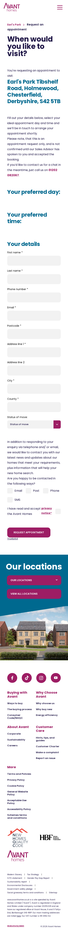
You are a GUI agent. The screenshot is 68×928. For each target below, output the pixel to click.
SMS (13, 500)
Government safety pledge (19, 889)
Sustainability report (17, 881)
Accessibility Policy (19, 809)
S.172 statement (14, 878)
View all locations (24, 594)
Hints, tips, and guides (45, 739)
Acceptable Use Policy (16, 802)
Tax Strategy (33, 874)
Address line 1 (16, 344)
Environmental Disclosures (19, 885)
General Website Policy (17, 793)
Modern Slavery (14, 874)
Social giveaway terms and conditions (25, 892)
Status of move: (17, 417)
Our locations (34, 580)
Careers (12, 745)
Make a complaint (47, 752)
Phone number (17, 289)
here (19, 916)
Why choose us (45, 703)
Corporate (14, 733)
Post (32, 490)
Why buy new (44, 709)
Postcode (14, 325)
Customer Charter (47, 746)
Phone (51, 490)
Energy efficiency (47, 715)
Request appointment (29, 532)
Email (11, 307)
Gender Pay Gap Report (38, 878)
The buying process (19, 709)
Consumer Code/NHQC (15, 716)
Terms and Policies (19, 774)
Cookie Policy (15, 786)
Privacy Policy (16, 780)
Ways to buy (15, 703)
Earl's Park (14, 24)
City (10, 380)
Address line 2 (15, 362)
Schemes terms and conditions (17, 816)
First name (15, 252)
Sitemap (53, 892)
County (13, 398)
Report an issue (45, 758)
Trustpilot (12, 538)
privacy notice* (46, 511)
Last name (15, 270)
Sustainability (16, 739)
